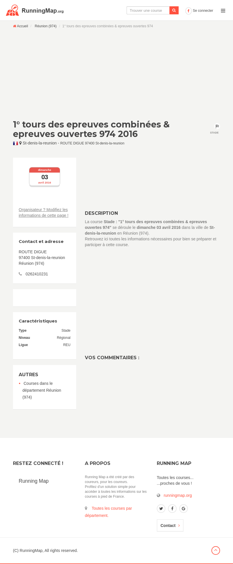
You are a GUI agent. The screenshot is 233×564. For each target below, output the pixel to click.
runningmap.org (178, 495)
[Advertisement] (116, 74)
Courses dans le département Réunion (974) (41, 390)
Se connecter (199, 11)
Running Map (34, 481)
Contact (170, 525)
